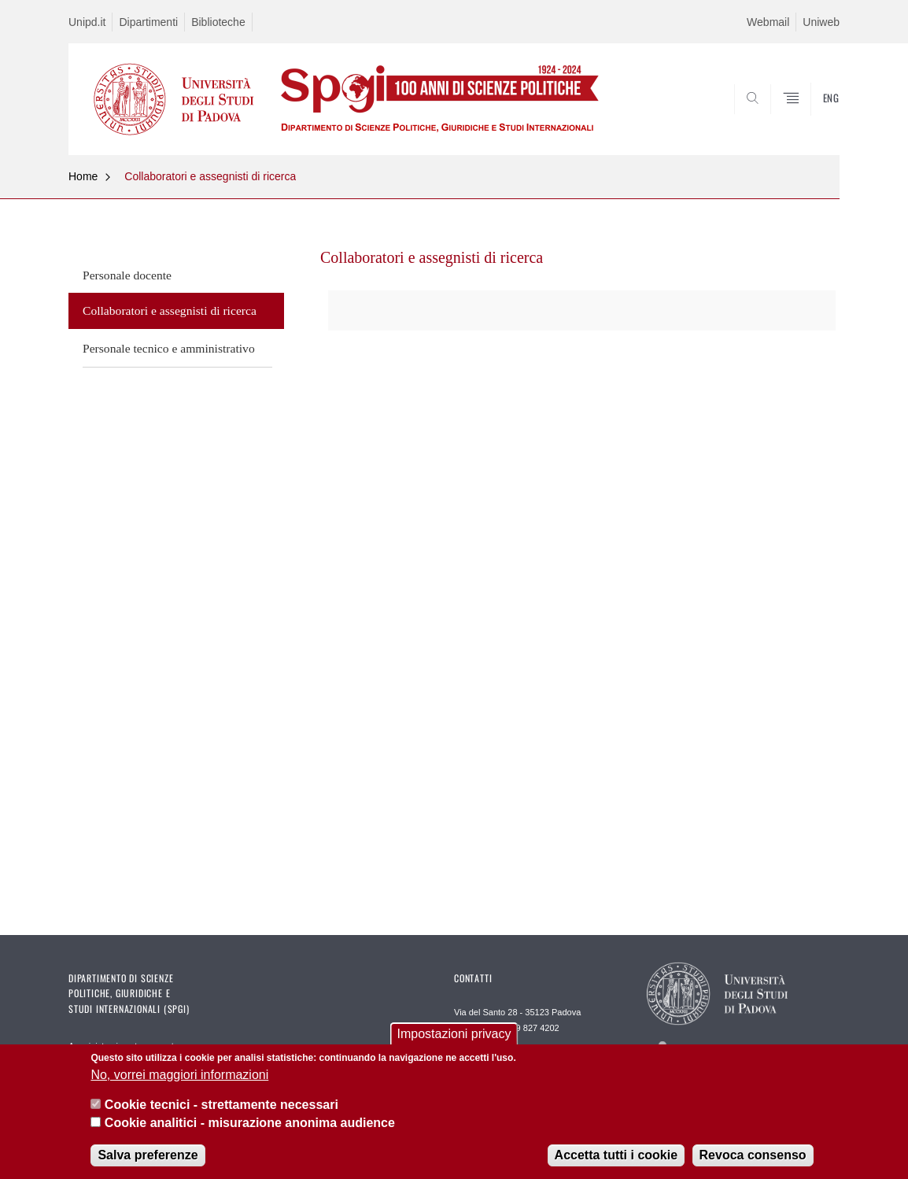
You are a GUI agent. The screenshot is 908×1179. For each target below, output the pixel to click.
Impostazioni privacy (454, 1033)
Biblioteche (218, 22)
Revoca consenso (752, 1155)
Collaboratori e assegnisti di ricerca (210, 176)
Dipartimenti (148, 22)
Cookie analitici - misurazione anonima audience (250, 1122)
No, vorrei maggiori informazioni (179, 1074)
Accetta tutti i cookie (616, 1155)
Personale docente (127, 275)
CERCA (815, 117)
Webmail (768, 22)
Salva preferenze (147, 1155)
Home (83, 176)
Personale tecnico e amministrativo (169, 348)
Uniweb (821, 22)
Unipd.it (86, 22)
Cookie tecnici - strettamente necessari (221, 1104)
